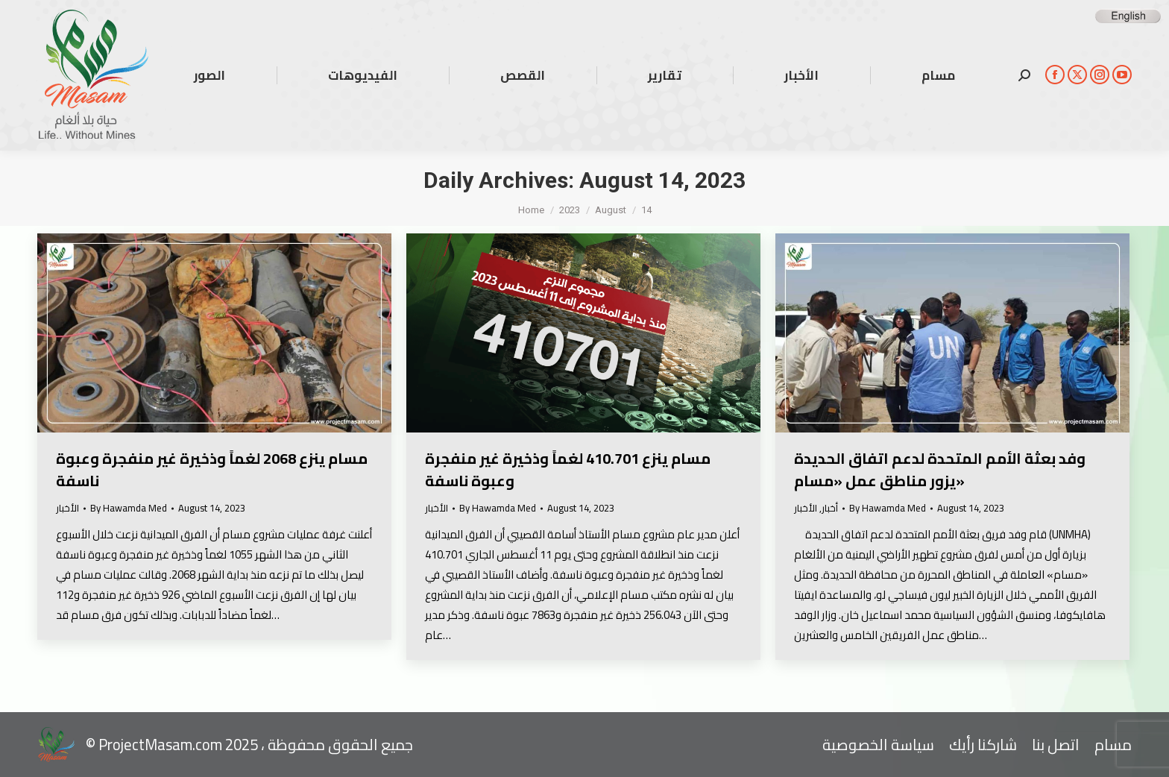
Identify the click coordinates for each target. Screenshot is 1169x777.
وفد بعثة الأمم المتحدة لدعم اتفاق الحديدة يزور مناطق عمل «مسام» (940, 469)
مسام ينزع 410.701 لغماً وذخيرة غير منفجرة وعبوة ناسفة (567, 469)
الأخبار (67, 508)
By (128, 508)
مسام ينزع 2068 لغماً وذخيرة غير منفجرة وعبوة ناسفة (212, 469)
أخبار (830, 508)
